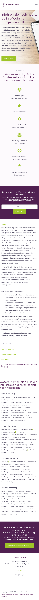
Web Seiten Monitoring (18, 412)
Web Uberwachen (18, 418)
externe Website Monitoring (22, 397)
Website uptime (16, 407)
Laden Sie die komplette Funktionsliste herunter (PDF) (19, 366)
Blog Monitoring (6, 397)
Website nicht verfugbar (18, 472)
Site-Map (4, 597)
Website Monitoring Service (20, 511)
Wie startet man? (8, 349)
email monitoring (26, 429)
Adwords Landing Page (18, 461)
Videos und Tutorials (8, 354)
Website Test (13, 514)
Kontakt (19, 570)
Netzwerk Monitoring (15, 440)
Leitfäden (5, 359)
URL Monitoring (15, 410)
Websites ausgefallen (19, 479)
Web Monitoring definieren (19, 509)
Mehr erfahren (9, 58)
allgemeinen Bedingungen (9, 594)
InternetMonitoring (16, 402)
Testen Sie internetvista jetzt (19, 546)
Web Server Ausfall (16, 447)
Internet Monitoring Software (19, 494)
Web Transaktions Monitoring (20, 477)
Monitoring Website (13, 405)
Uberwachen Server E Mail (18, 434)
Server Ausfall (15, 469)
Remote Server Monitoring (17, 442)
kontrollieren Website (17, 506)
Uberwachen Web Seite (18, 501)
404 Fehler (4, 461)
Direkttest (19, 212)
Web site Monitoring (17, 415)
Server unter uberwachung (19, 445)
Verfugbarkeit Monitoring (23, 491)
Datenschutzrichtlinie (26, 594)
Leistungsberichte (19, 111)
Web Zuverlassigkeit (16, 474)
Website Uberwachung (18, 420)
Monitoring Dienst (15, 467)
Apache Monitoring (7, 491)
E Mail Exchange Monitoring (9, 429)
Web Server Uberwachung (19, 450)
